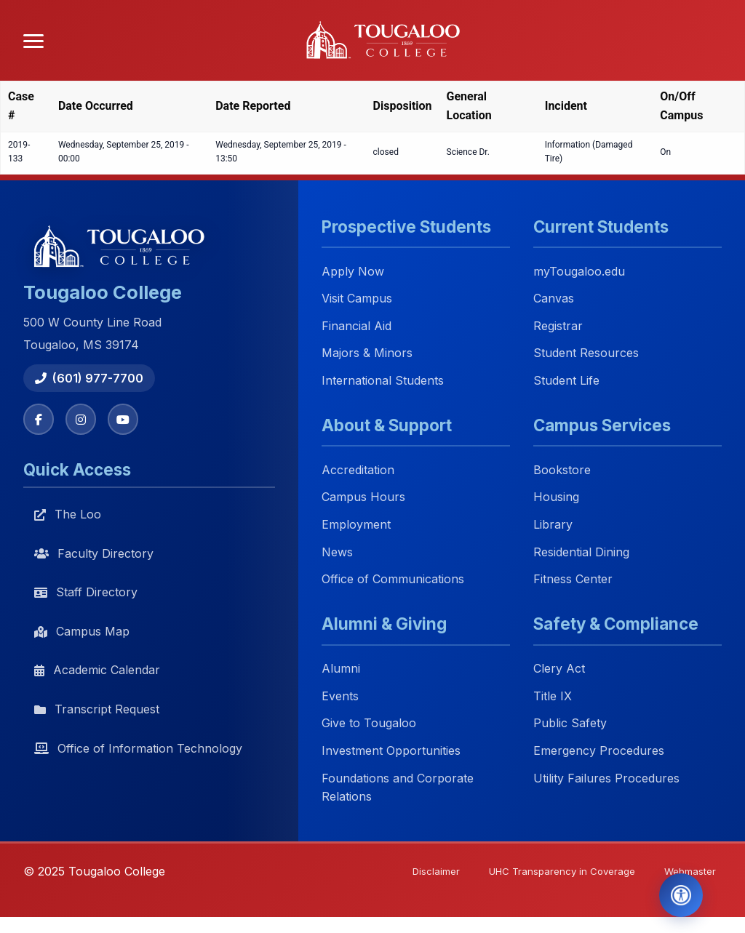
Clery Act (559, 669)
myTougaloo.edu (579, 271)
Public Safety (570, 723)
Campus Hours (363, 497)
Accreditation (358, 470)
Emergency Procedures (598, 750)
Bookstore (562, 470)
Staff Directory (86, 593)
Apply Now (353, 271)
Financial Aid (356, 326)
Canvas (553, 299)
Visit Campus (357, 299)
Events (340, 696)
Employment (356, 524)
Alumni (341, 669)
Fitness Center (573, 579)
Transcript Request (96, 710)
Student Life (566, 380)
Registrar (558, 326)
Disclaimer (419, 872)
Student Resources (586, 353)
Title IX (552, 696)
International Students (383, 380)
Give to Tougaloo (369, 723)
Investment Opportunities (391, 750)
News (337, 552)
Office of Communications (393, 579)
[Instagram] (83, 420)
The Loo (67, 515)
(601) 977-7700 (89, 378)
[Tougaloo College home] (388, 41)
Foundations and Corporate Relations (398, 787)
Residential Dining (581, 552)
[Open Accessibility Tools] (674, 892)
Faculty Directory (94, 554)
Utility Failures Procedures (606, 778)
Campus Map (82, 632)
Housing (556, 497)
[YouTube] (127, 420)
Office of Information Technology (138, 749)
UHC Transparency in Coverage (551, 872)
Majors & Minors (367, 353)
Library (553, 524)
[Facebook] (39, 420)
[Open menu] (33, 41)
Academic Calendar (97, 671)
